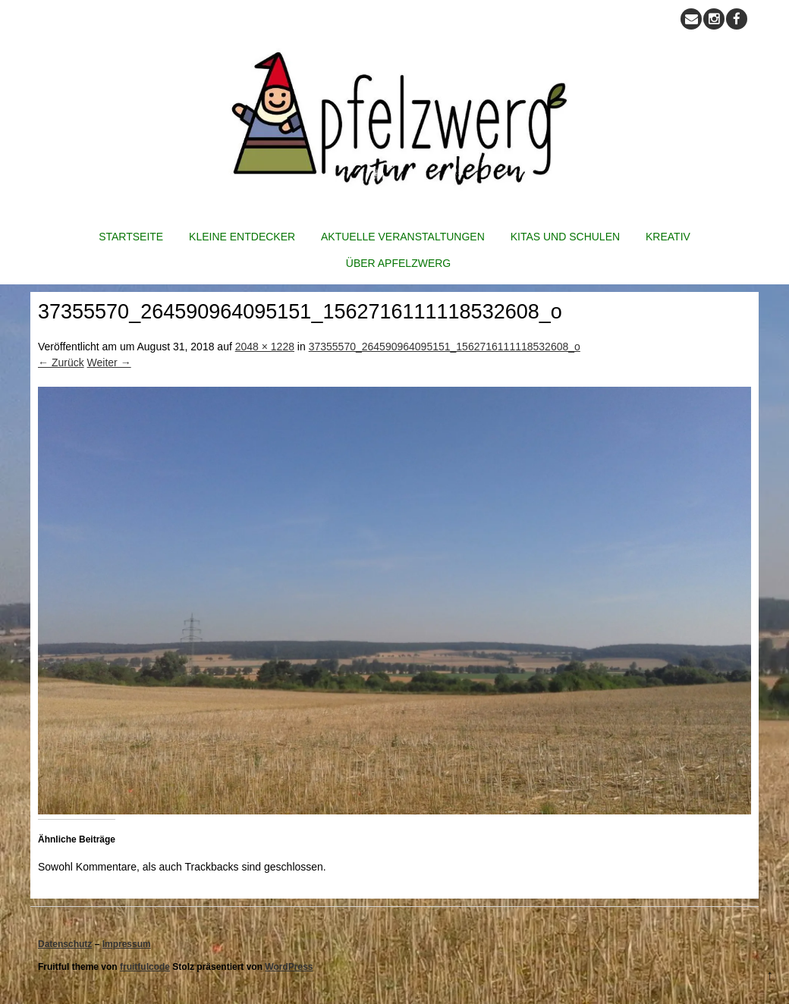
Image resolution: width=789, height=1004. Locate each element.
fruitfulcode (145, 967)
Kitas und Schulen (565, 237)
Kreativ (668, 237)
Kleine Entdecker (242, 237)
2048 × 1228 (264, 346)
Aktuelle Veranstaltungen (403, 237)
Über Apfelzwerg (398, 263)
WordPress (289, 967)
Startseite (131, 237)
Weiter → (109, 362)
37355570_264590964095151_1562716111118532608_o (444, 346)
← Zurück (61, 362)
